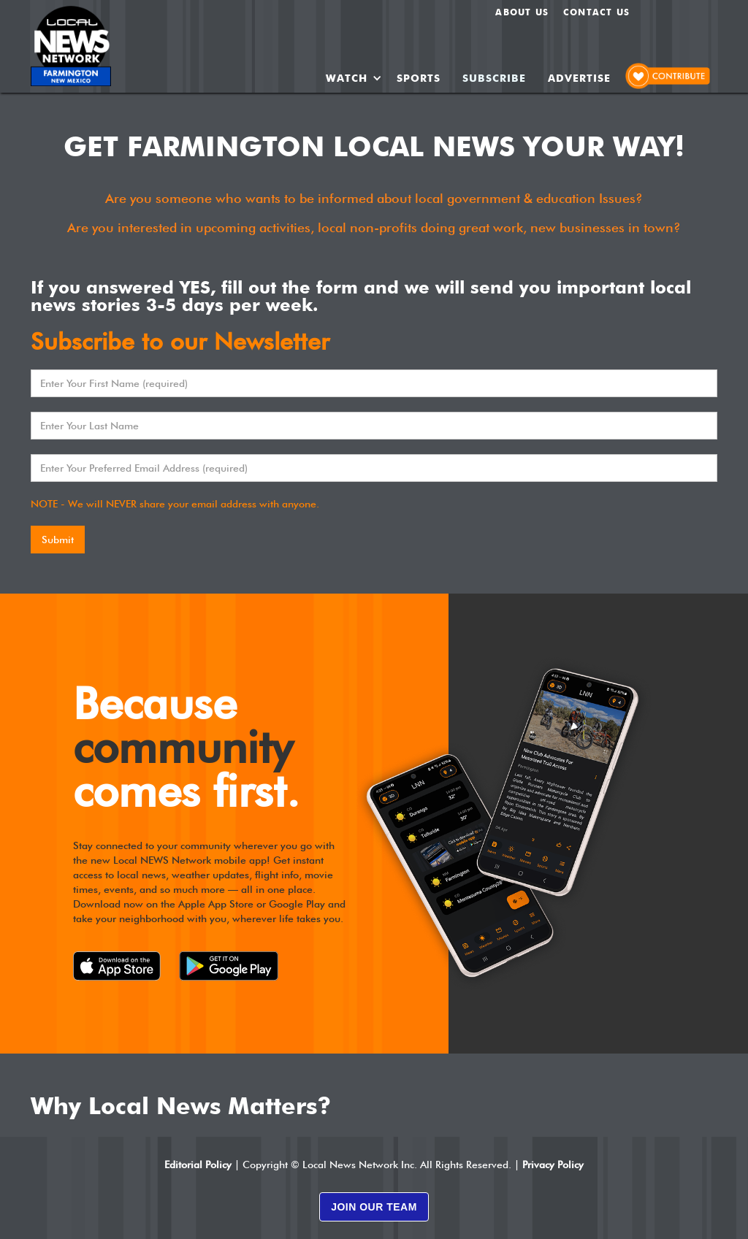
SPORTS (418, 78)
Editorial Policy (198, 1164)
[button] (354, 78)
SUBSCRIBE (494, 78)
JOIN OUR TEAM (374, 1207)
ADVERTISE (579, 78)
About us (522, 12)
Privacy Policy (553, 1164)
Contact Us (596, 12)
